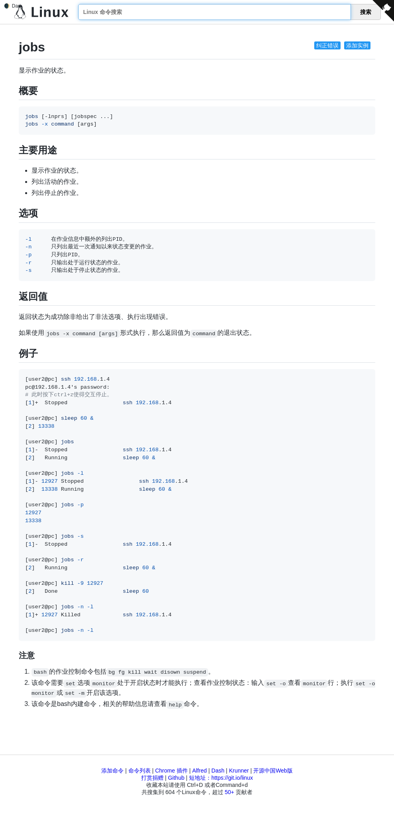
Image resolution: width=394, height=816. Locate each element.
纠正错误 (327, 45)
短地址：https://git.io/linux (221, 778)
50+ (229, 792)
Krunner (239, 770)
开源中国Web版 (273, 770)
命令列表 (139, 770)
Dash (218, 770)
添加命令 (112, 770)
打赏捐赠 (152, 778)
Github (176, 778)
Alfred (199, 770)
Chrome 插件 (171, 770)
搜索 (365, 12)
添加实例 (357, 45)
